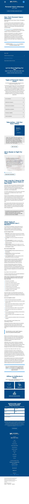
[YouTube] (14, 474)
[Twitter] (12, 474)
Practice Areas (14, 443)
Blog (14, 452)
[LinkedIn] (17, 474)
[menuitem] (14, 55)
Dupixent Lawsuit (14, 449)
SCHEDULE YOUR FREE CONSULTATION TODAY (14, 72)
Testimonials (14, 454)
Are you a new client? (7, 414)
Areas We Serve (14, 447)
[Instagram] (16, 474)
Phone (5, 411)
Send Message (14, 428)
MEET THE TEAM (14, 146)
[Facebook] (11, 474)
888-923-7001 (14, 438)
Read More (19, 132)
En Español (14, 456)
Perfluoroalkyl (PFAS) (14, 445)
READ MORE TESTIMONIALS (9, 174)
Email (15, 411)
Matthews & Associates (9, 29)
